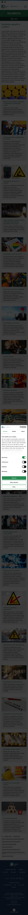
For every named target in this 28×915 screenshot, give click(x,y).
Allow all (14, 478)
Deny (14, 486)
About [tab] (23, 431)
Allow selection (14, 482)
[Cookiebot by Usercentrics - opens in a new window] (20, 427)
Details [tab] (14, 431)
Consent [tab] (5, 431)
